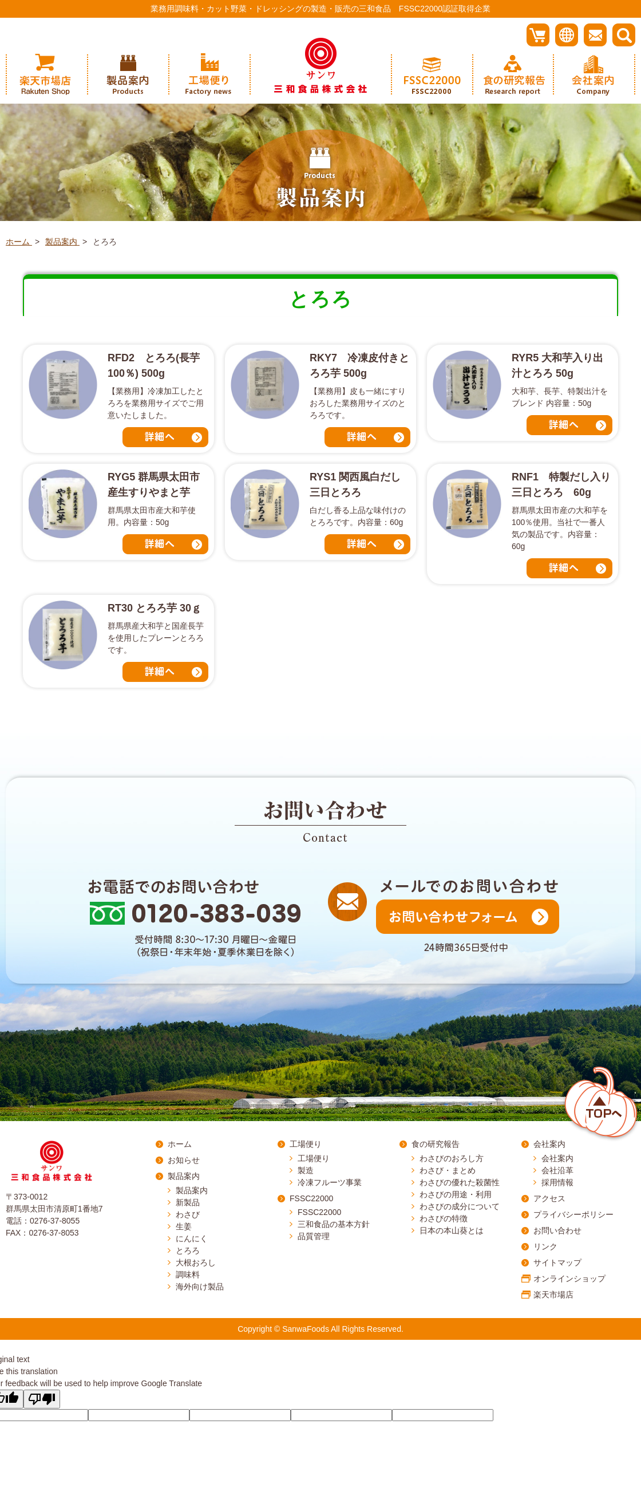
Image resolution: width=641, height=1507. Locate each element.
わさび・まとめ (448, 1170)
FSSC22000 (311, 1198)
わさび (188, 1214)
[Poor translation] (41, 1399)
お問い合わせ (557, 1230)
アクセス (549, 1198)
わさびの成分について (460, 1206)
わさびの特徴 (444, 1218)
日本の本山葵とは (452, 1230)
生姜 (184, 1226)
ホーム (180, 1144)
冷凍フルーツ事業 (330, 1182)
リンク (545, 1246)
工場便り (306, 1144)
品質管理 (314, 1236)
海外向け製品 (200, 1286)
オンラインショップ (569, 1278)
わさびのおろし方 (452, 1158)
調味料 (188, 1274)
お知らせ (184, 1160)
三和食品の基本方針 (334, 1224)
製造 (306, 1170)
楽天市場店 (553, 1294)
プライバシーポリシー (573, 1214)
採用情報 (557, 1182)
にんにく (192, 1238)
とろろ (188, 1250)
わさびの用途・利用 (456, 1194)
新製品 (188, 1202)
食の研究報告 (435, 1144)
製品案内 (184, 1176)
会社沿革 (557, 1170)
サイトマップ (557, 1262)
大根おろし (196, 1262)
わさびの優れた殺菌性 (460, 1182)
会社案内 (549, 1144)
